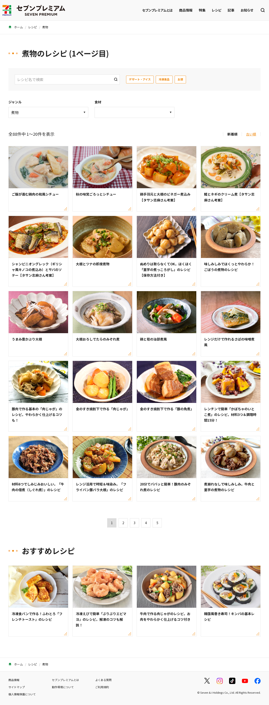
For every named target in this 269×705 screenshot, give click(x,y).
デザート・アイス (140, 79)
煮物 (45, 27)
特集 (202, 10)
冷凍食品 (164, 79)
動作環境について (63, 687)
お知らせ (247, 10)
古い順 (251, 134)
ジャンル (15, 101)
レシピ (216, 10)
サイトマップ (16, 687)
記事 (231, 10)
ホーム (15, 27)
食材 (98, 101)
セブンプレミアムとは (157, 10)
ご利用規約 (102, 687)
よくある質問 (103, 680)
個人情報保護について (22, 694)
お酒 (180, 79)
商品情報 (186, 10)
